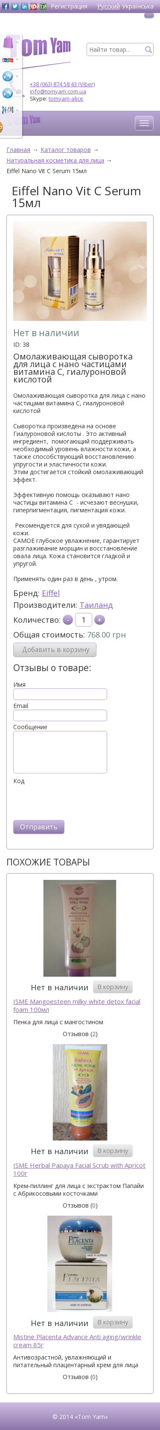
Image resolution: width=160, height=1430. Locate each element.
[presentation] (78, 801)
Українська (138, 6)
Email (20, 706)
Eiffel (51, 593)
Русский (108, 6)
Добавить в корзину (56, 649)
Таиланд (96, 605)
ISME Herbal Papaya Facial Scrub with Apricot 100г (79, 1169)
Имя (19, 684)
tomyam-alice (66, 98)
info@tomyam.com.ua (58, 91)
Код (18, 781)
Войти (37, 6)
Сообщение (30, 727)
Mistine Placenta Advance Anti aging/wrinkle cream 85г (77, 1341)
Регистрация (69, 6)
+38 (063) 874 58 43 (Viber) (62, 84)
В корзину (112, 986)
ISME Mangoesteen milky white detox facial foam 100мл (76, 1005)
